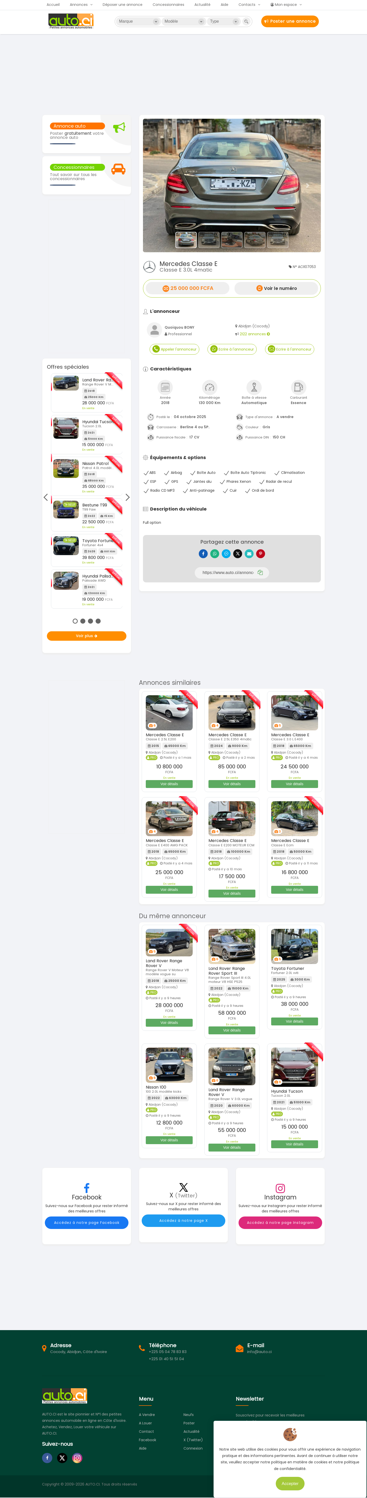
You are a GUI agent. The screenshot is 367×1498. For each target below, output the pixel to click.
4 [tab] (98, 621)
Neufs (189, 1418)
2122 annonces (255, 334)
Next (126, 497)
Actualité (202, 4)
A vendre (147, 1418)
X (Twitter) (193, 1443)
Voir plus (87, 635)
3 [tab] (90, 621)
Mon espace (283, 4)
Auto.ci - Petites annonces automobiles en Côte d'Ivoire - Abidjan (71, 21)
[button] (156, 185)
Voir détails (169, 788)
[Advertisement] (183, 74)
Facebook (147, 1443)
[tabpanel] (86, 491)
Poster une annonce (290, 21)
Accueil (53, 4)
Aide (224, 4)
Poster (189, 1426)
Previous (46, 497)
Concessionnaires (168, 4)
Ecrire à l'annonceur (232, 349)
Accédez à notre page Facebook (87, 1226)
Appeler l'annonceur (174, 349)
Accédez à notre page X (183, 1224)
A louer (145, 1426)
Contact (146, 1435)
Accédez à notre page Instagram (280, 1226)
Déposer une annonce (122, 4)
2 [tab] (82, 621)
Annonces (79, 4)
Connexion (193, 1452)
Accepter (286, 1480)
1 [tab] (75, 621)
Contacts (247, 4)
